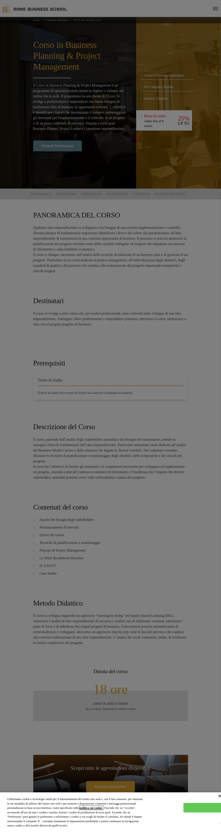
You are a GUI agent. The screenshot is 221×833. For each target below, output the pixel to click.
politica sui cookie (91, 808)
